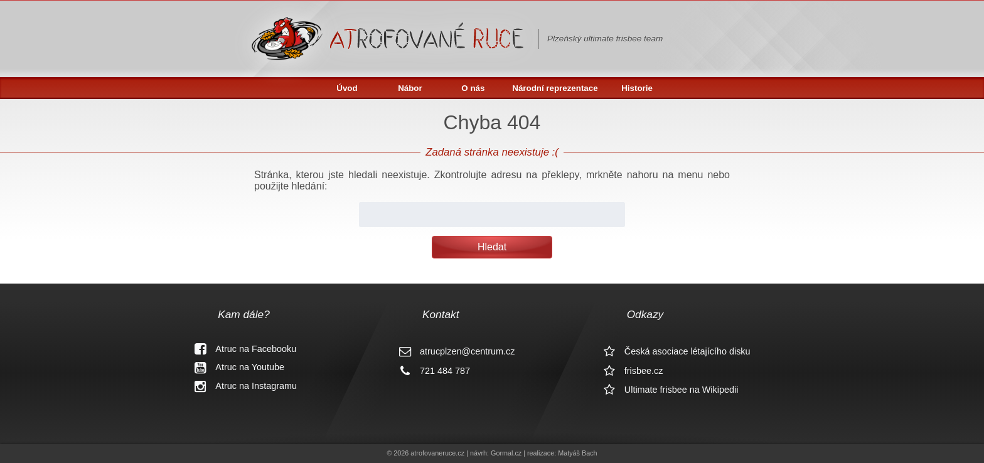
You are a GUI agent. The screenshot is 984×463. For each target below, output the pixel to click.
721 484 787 (430, 371)
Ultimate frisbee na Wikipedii (666, 390)
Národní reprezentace (554, 88)
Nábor (410, 88)
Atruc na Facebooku (240, 349)
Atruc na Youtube (234, 367)
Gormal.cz (506, 453)
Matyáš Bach (577, 453)
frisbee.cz (628, 371)
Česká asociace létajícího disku (672, 351)
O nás (472, 88)
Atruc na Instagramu (241, 386)
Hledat (492, 247)
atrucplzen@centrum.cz (452, 351)
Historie (637, 88)
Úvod (346, 88)
